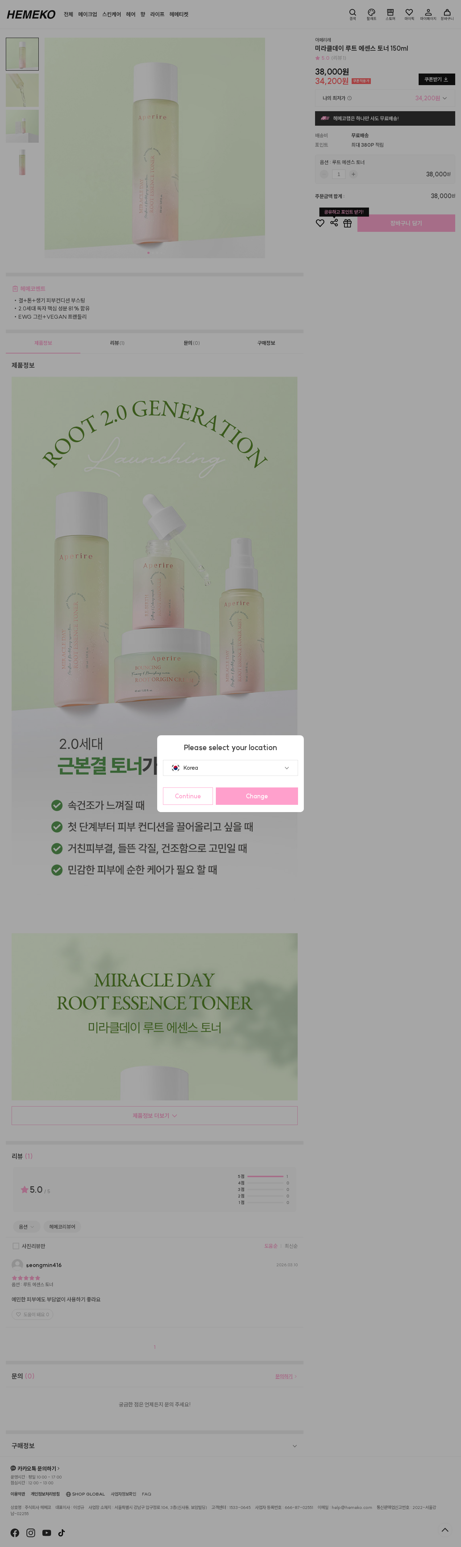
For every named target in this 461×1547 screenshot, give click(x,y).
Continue (188, 796)
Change (257, 796)
